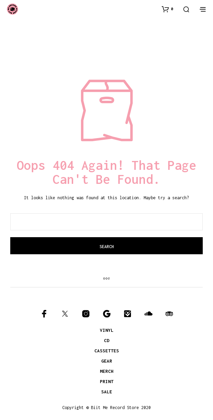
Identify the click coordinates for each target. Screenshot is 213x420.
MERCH (107, 371)
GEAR (106, 361)
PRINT (107, 381)
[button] (167, 8)
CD (106, 340)
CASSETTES (106, 350)
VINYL (107, 330)
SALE (106, 391)
